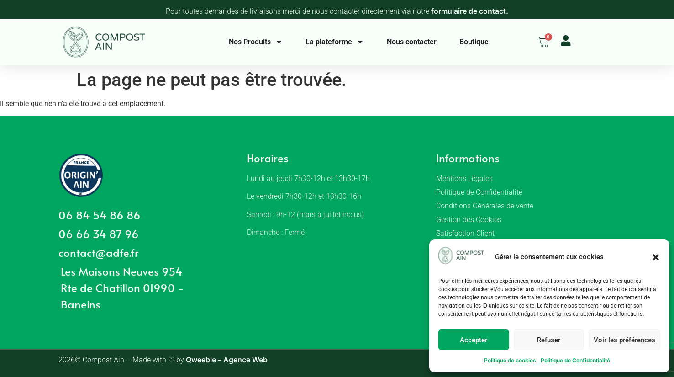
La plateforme (334, 42)
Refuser (548, 340)
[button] (655, 257)
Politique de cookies (510, 360)
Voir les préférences (624, 340)
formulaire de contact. (469, 11)
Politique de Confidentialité (575, 360)
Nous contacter (412, 41)
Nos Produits (256, 42)
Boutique (474, 41)
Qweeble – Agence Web (227, 359)
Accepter (473, 340)
